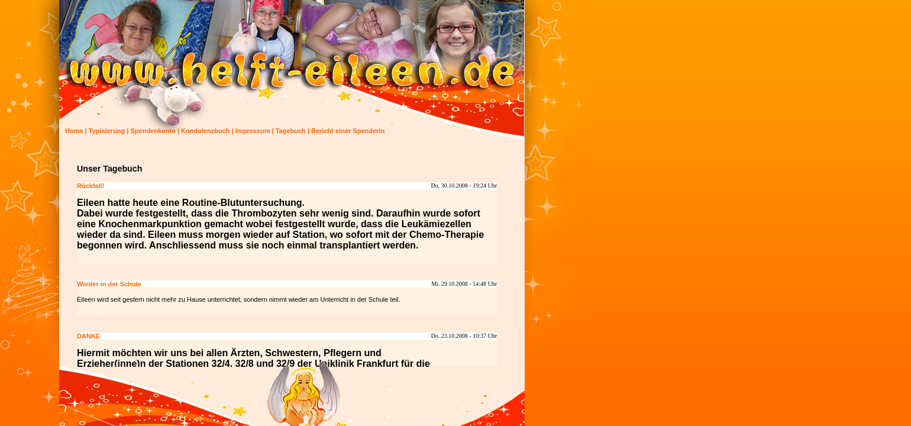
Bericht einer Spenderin (348, 130)
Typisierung (107, 130)
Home (74, 130)
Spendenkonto (153, 130)
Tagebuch (291, 130)
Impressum (252, 130)
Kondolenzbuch (205, 130)
